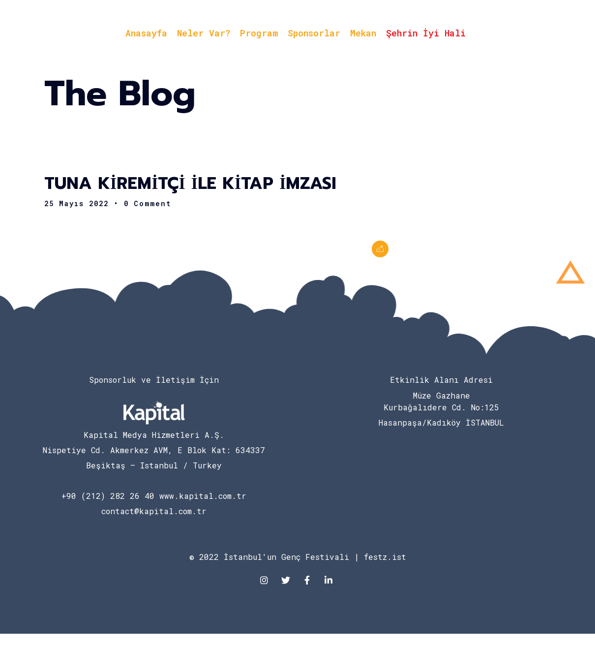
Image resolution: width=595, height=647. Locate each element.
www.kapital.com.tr (202, 496)
